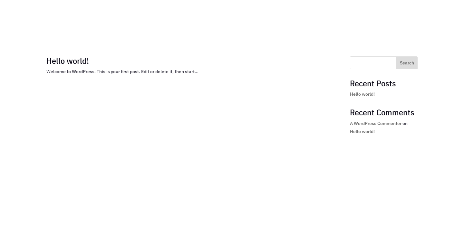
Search (407, 63)
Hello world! (67, 60)
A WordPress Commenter (375, 123)
